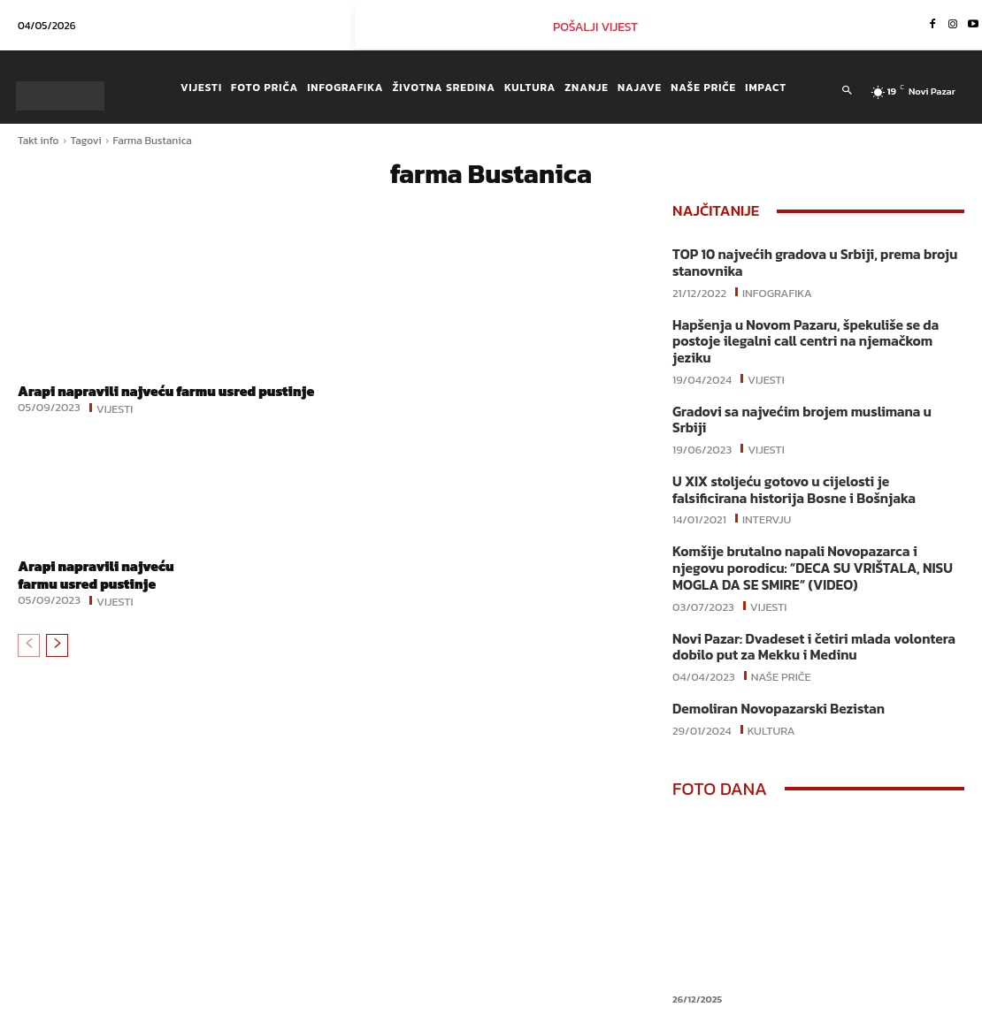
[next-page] (57, 661)
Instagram (814, 1016)
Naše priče (781, 634)
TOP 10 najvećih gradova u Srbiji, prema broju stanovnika (809, 262)
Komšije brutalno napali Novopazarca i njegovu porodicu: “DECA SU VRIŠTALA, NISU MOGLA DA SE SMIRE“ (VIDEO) (816, 530)
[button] (847, 91)
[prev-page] (29, 661)
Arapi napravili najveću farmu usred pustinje (141, 399)
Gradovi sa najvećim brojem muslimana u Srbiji (814, 392)
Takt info (38, 141)
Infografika (777, 290)
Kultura (771, 687)
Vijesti (115, 424)
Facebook (711, 1016)
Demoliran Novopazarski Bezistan (774, 668)
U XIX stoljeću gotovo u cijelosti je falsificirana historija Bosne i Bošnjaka (814, 453)
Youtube (914, 1016)
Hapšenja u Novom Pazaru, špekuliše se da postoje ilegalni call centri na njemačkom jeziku (817, 331)
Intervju (767, 481)
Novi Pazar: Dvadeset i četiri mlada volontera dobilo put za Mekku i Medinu (808, 607)
